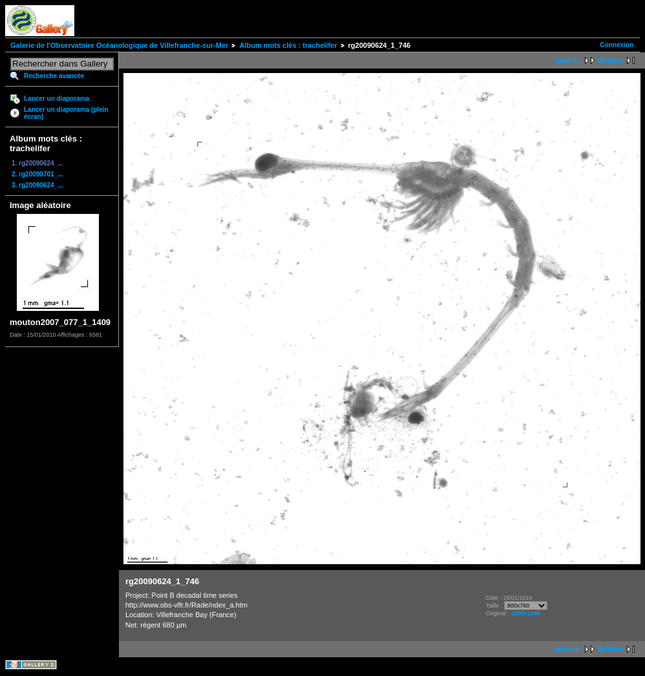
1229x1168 (525, 613)
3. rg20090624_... (37, 185)
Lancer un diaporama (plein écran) (66, 113)
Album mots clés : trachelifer (288, 45)
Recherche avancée (54, 75)
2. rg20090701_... (37, 174)
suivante (567, 60)
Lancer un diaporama (56, 98)
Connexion (616, 44)
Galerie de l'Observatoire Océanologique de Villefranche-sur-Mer (119, 45)
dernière (610, 60)
